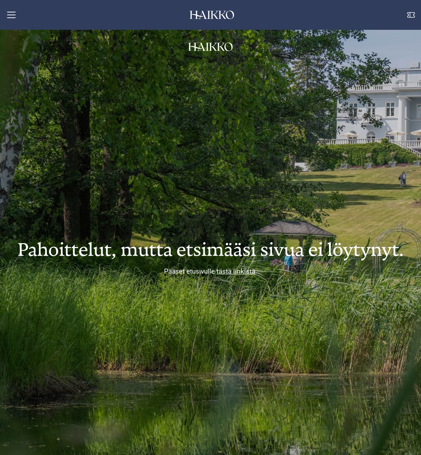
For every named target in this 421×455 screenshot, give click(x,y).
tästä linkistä (236, 271)
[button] (11, 15)
